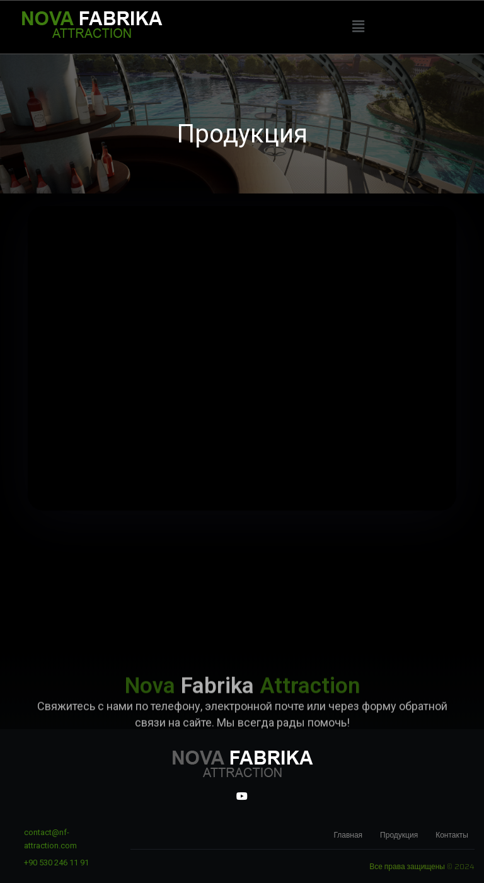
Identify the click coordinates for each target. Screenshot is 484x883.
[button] (358, 26)
